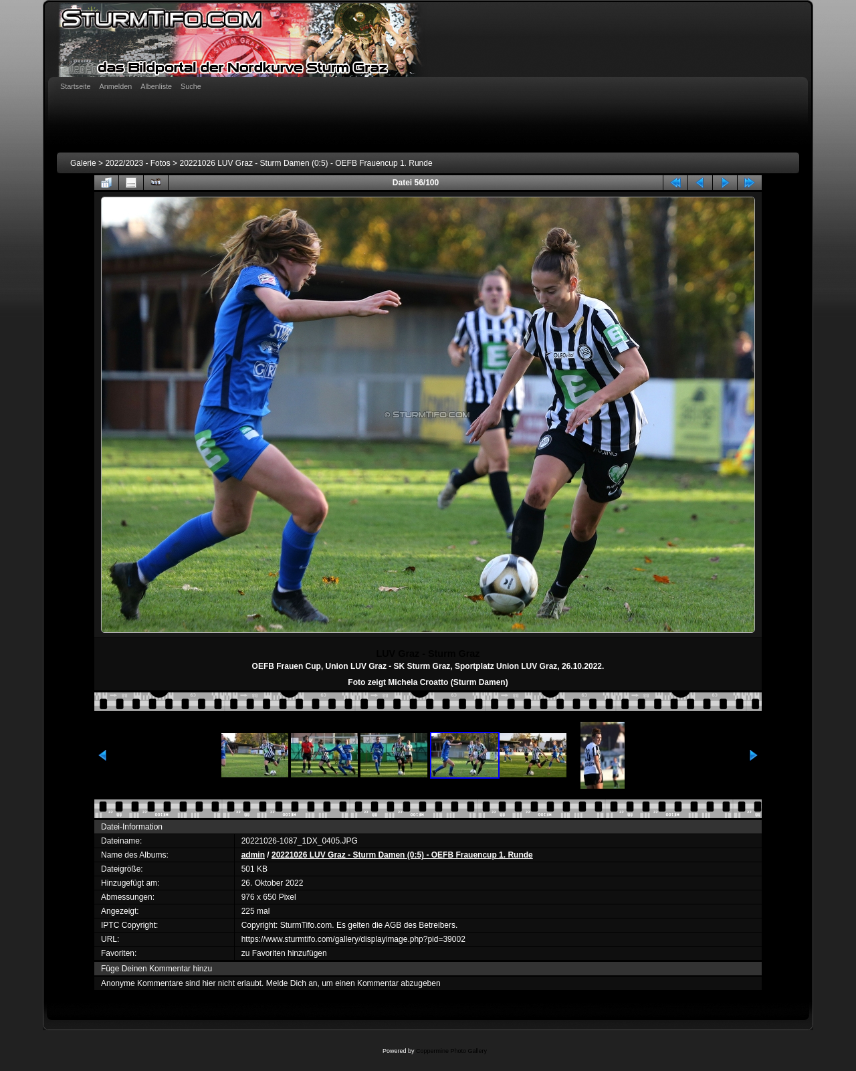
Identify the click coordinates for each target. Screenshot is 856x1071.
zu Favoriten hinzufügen (284, 953)
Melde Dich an (292, 983)
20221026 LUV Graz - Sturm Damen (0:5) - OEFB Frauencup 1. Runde (305, 163)
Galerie (83, 163)
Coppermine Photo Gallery (451, 1051)
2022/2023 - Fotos (137, 163)
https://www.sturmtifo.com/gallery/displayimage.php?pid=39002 (353, 939)
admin (253, 855)
